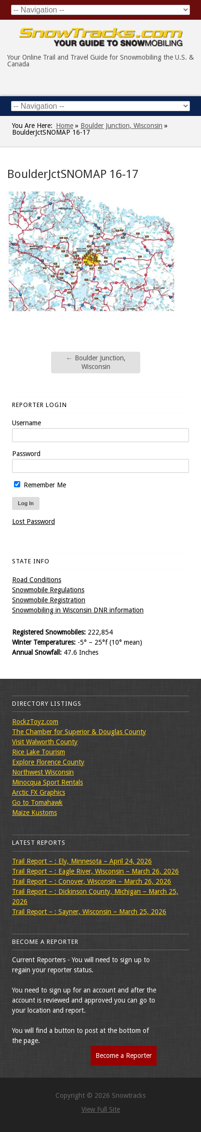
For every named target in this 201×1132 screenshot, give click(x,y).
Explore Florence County (48, 762)
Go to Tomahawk (37, 802)
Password (26, 454)
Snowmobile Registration (48, 600)
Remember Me (40, 485)
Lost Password (33, 521)
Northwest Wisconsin (43, 772)
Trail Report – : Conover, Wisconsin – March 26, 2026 (91, 881)
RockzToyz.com (35, 721)
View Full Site (100, 1109)
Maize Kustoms (34, 812)
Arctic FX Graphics (38, 792)
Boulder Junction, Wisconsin (121, 125)
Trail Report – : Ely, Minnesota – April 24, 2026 (82, 861)
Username (26, 423)
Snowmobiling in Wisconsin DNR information (78, 610)
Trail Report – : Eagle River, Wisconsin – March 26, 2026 (95, 871)
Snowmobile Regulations (48, 590)
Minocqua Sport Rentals (47, 782)
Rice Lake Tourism (38, 752)
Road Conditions (36, 580)
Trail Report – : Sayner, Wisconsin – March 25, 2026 (89, 912)
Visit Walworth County (45, 742)
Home (64, 125)
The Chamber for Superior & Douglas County (79, 732)
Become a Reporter (123, 1055)
